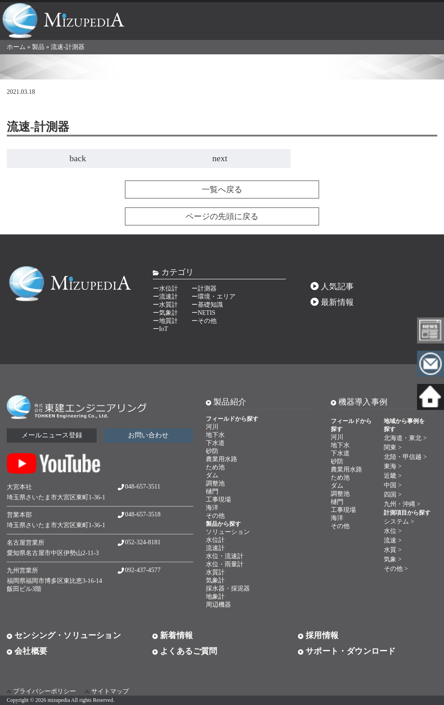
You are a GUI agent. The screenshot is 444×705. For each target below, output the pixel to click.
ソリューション (228, 532)
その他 (215, 515)
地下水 (215, 435)
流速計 (215, 548)
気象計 (215, 580)
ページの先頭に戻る (222, 216)
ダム (212, 475)
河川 (212, 426)
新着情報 (172, 635)
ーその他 (204, 320)
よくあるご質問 (185, 651)
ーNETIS (203, 312)
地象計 (215, 596)
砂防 (212, 451)
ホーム (16, 47)
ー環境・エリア (213, 296)
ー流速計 (165, 296)
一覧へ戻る (222, 189)
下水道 (215, 443)
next (219, 158)
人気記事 (332, 286)
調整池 (215, 483)
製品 (38, 47)
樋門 (212, 491)
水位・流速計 (225, 556)
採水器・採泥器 (228, 588)
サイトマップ (110, 691)
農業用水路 (221, 459)
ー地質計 (165, 320)
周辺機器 (218, 604)
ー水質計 (165, 304)
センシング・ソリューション (64, 635)
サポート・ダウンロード (346, 651)
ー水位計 (165, 288)
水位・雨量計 (225, 564)
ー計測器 (204, 288)
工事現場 (218, 499)
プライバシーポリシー (44, 691)
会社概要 (27, 651)
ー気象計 (165, 312)
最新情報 (332, 302)
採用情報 (318, 635)
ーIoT (160, 329)
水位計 (215, 540)
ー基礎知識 (207, 304)
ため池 (215, 467)
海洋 (212, 507)
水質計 (215, 572)
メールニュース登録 (52, 435)
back (78, 158)
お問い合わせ (148, 435)
